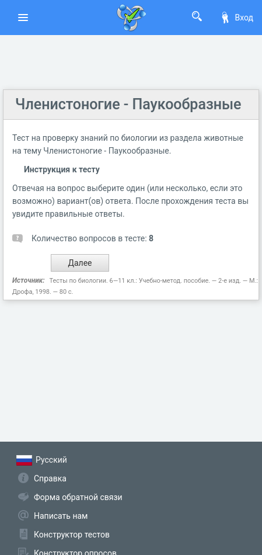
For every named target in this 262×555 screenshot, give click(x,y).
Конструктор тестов (72, 534)
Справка (50, 478)
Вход (236, 17)
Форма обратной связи (78, 497)
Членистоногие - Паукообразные (128, 104)
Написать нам (61, 516)
